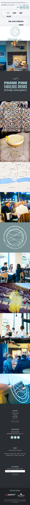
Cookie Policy (23, 499)
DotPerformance (15, 502)
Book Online (19, 5)
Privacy (18, 499)
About (14, 13)
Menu (20, 13)
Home (8, 13)
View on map (15, 421)
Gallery (9, 16)
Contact (21, 25)
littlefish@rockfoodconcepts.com (15, 433)
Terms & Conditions (12, 499)
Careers (5, 499)
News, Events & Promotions (15, 21)
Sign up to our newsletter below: (15, 468)
